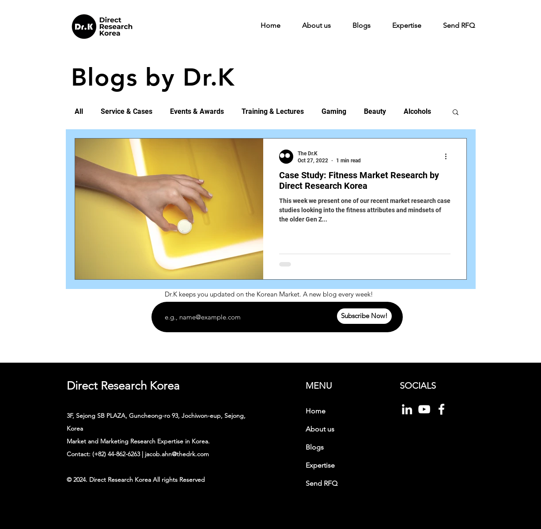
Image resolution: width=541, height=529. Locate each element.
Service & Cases (126, 111)
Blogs (315, 447)
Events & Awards (197, 111)
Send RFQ (321, 483)
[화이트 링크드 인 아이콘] (407, 409)
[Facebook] (441, 409)
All (79, 111)
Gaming (334, 111)
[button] (455, 112)
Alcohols (417, 111)
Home (315, 411)
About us (320, 429)
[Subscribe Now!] (364, 316)
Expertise (320, 465)
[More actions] (449, 156)
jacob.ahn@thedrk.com (177, 454)
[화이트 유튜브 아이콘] (424, 409)
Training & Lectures (273, 111)
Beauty (375, 111)
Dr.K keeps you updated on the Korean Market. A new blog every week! (269, 294)
